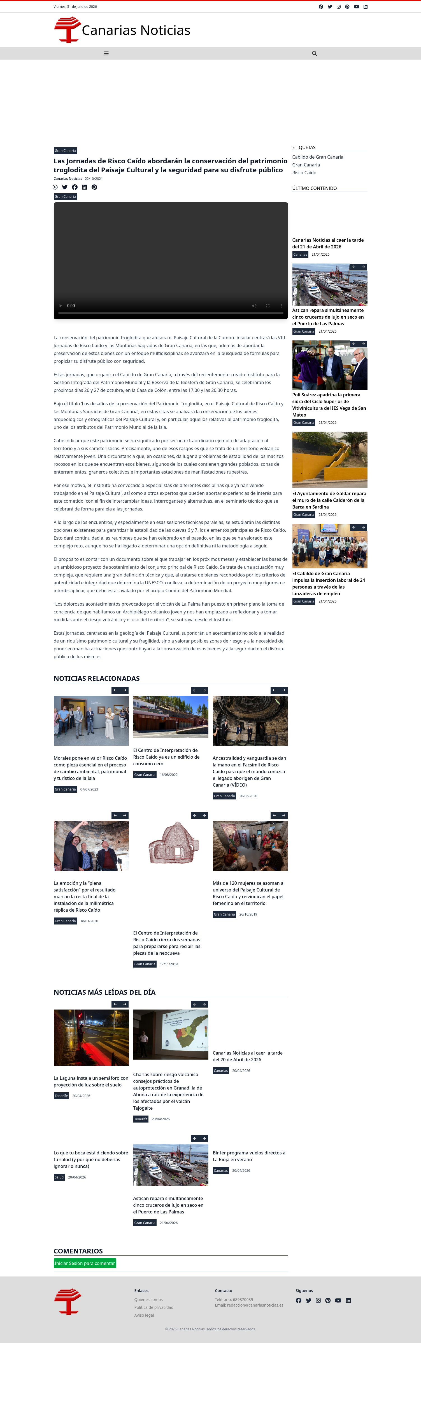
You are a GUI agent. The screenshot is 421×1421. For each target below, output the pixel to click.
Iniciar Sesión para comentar (85, 1263)
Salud (59, 1177)
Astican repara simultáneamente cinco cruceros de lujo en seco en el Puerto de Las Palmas (168, 1205)
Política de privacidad (154, 1307)
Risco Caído (304, 173)
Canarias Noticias (68, 178)
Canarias (221, 1070)
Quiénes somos (148, 1299)
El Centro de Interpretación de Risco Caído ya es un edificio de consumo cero (166, 757)
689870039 (243, 1299)
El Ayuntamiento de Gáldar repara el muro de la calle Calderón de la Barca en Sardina (329, 500)
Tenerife (61, 1095)
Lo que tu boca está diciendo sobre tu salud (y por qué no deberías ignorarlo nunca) (91, 1159)
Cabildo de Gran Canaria (318, 157)
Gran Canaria (65, 150)
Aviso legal (144, 1315)
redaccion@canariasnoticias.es (255, 1305)
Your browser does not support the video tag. (171, 260)
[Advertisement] (211, 101)
